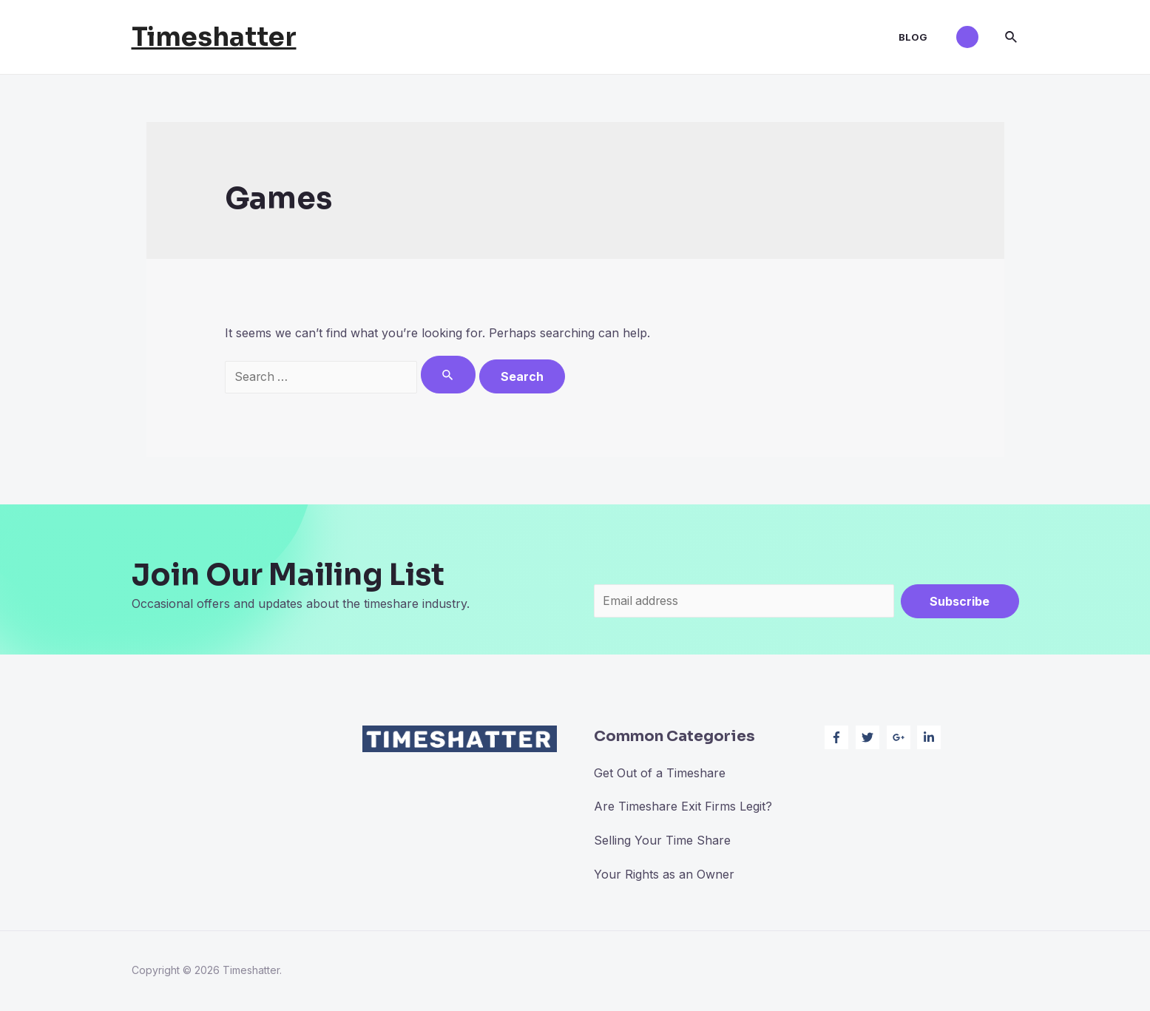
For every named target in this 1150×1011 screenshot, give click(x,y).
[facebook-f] (838, 738)
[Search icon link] (1011, 37)
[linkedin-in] (930, 738)
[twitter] (869, 738)
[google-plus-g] (900, 738)
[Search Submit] (448, 374)
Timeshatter (214, 37)
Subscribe (960, 601)
